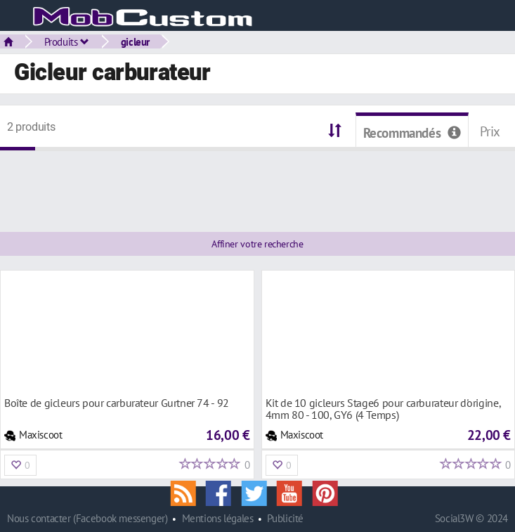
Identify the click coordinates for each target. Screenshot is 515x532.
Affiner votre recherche (257, 244)
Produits (66, 41)
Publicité (285, 518)
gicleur (135, 41)
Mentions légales (218, 518)
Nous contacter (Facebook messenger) (87, 518)
